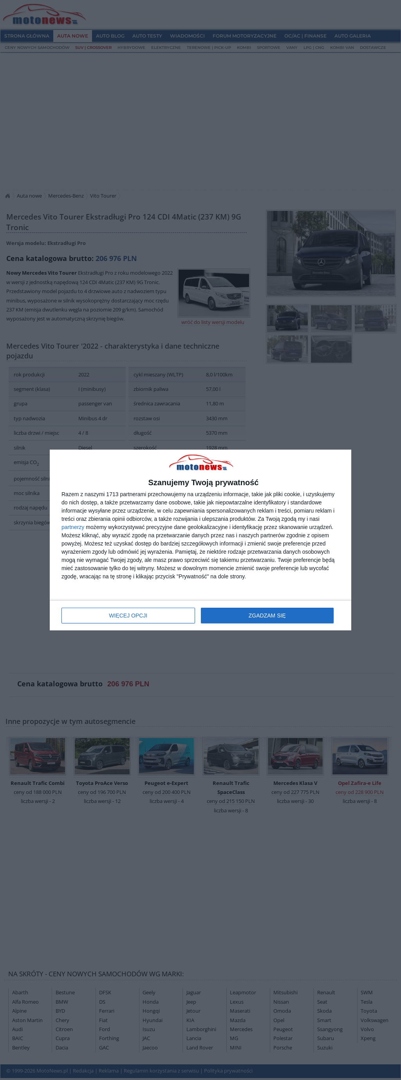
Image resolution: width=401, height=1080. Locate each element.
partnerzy (72, 527)
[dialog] (200, 540)
